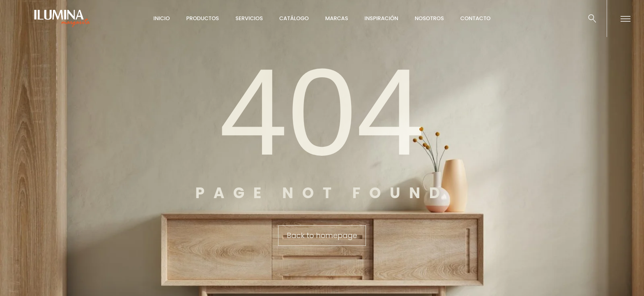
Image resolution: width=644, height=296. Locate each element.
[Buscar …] (592, 18)
